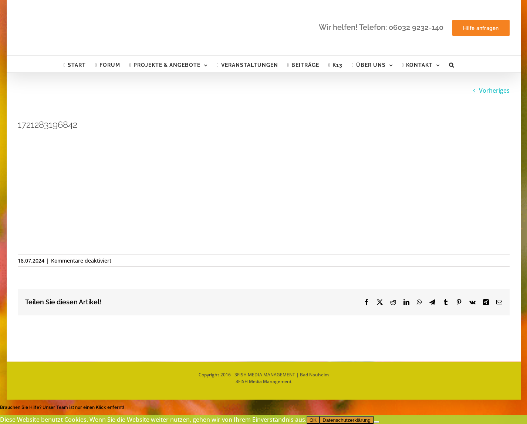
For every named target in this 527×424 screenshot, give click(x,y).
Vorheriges (494, 90)
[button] (451, 64)
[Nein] (376, 422)
